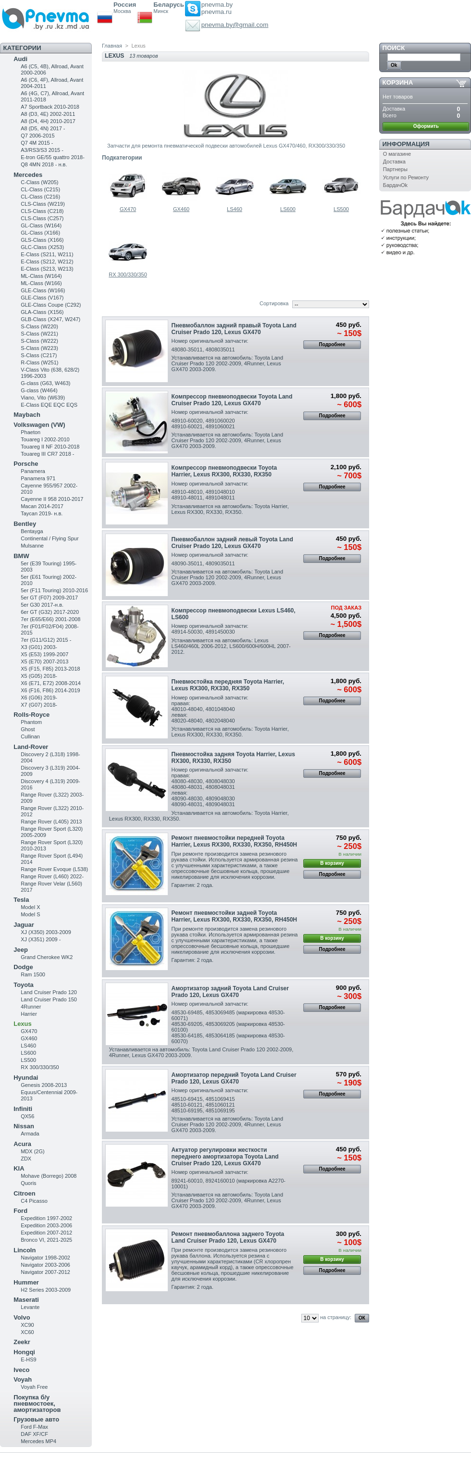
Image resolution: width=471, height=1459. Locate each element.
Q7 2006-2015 (37, 135)
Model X (30, 907)
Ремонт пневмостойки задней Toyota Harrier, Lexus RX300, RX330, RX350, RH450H (234, 916)
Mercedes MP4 (38, 1441)
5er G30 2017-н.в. (42, 605)
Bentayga (32, 531)
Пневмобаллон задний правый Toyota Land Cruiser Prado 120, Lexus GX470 (234, 329)
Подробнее (332, 344)
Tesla (21, 899)
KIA (18, 1168)
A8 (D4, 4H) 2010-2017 (48, 121)
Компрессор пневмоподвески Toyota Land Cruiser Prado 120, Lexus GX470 (232, 400)
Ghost (28, 729)
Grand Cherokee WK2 (47, 957)
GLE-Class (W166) (43, 290)
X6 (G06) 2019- (39, 697)
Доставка (394, 161)
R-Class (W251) (39, 362)
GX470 (29, 1031)
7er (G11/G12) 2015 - (46, 640)
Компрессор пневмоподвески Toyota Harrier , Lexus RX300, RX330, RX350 (224, 471)
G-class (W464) (39, 390)
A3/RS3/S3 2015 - (42, 150)
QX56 (27, 1116)
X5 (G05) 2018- (39, 676)
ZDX (26, 1158)
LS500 (28, 1060)
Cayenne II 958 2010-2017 (52, 499)
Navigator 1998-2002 (45, 1257)
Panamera (33, 471)
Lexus (22, 1023)
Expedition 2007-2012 (46, 1232)
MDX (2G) (33, 1151)
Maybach (26, 414)
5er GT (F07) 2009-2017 (49, 597)
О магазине (397, 154)
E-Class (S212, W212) (47, 261)
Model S (30, 914)
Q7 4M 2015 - (37, 143)
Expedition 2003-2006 (46, 1225)
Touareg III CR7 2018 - (47, 454)
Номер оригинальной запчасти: (210, 341)
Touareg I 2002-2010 (45, 439)
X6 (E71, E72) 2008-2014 (51, 683)
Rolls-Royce (31, 714)
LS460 (28, 1045)
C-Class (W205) (39, 182)
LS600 (28, 1053)
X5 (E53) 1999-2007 (44, 654)
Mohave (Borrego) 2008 (48, 1176)
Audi (20, 58)
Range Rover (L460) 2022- (52, 876)
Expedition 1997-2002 (46, 1218)
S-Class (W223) (39, 348)
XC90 (27, 1325)
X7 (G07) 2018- (39, 705)
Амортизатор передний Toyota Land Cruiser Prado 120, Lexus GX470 (234, 1078)
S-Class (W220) (39, 326)
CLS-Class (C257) (42, 218)
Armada (30, 1133)
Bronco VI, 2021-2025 (46, 1240)
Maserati (26, 1299)
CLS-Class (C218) (42, 211)
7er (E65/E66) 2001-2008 (50, 619)
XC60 (27, 1332)
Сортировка (274, 303)
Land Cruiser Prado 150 (49, 999)
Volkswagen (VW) (39, 424)
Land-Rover (30, 746)
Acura (22, 1143)
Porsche (25, 463)
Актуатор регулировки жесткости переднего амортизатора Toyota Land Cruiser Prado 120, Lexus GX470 (225, 1157)
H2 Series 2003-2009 (46, 1290)
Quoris (28, 1183)
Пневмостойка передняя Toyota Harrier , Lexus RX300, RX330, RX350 (228, 685)
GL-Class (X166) (40, 233)
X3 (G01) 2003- (39, 647)
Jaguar (23, 924)
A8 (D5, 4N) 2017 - (43, 128)
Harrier (29, 1014)
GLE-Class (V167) (42, 297)
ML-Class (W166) (41, 283)
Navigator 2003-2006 (45, 1265)
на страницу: (335, 1317)
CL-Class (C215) (40, 189)
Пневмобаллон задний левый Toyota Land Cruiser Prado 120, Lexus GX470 (232, 542)
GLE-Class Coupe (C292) (51, 305)
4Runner (31, 1007)
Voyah (22, 1379)
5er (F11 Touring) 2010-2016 (54, 590)
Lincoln (24, 1250)
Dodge (23, 967)
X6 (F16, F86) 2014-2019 (50, 690)
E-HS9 (28, 1359)
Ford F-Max (34, 1427)
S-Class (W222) (39, 341)
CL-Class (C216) (40, 197)
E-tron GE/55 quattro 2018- (53, 157)
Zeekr (21, 1342)
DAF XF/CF (34, 1434)
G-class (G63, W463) (45, 383)
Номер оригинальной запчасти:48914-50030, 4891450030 (210, 629)
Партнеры (395, 169)
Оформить (426, 126)
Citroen (24, 1193)
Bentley (24, 523)
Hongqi (24, 1352)
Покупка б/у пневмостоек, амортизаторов (37, 1403)
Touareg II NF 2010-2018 (50, 446)
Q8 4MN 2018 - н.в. (44, 164)
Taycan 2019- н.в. (41, 513)
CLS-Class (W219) (43, 204)
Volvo (21, 1317)
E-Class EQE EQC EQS (49, 405)
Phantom (31, 722)
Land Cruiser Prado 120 (49, 992)
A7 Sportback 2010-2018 (50, 107)
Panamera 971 (38, 478)
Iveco (21, 1369)
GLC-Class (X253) (42, 247)
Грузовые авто (36, 1419)
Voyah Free (34, 1387)
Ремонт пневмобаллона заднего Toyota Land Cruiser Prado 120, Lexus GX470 (228, 1237)
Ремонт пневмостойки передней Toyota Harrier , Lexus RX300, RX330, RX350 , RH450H (234, 841)
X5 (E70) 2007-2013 (44, 661)
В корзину (332, 863)
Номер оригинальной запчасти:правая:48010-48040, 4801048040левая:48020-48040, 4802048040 (210, 709)
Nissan (23, 1126)
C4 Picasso (34, 1201)
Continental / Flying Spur (49, 538)
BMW (21, 556)
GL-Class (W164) (41, 225)
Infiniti (22, 1108)
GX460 (29, 1038)
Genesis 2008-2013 (44, 1085)
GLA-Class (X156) (42, 312)
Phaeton (30, 432)
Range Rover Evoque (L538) (54, 869)
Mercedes (27, 174)
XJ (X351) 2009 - (41, 939)
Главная (112, 46)
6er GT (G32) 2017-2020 (50, 612)
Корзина (398, 82)
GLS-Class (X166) (42, 240)
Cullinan (30, 736)
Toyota (23, 984)
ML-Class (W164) (41, 276)
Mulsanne (32, 546)
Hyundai (25, 1077)
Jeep (20, 949)
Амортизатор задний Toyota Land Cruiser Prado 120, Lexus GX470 (230, 991)
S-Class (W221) (39, 334)
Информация (406, 144)
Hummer (26, 1282)
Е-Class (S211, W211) (47, 254)
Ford (20, 1210)
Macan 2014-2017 (42, 506)
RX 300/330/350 (40, 1067)
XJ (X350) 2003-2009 (46, 932)
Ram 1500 (33, 974)
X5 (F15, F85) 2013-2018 (50, 669)
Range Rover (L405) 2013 (51, 821)
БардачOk (395, 185)
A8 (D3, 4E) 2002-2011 (48, 114)
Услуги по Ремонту (406, 177)
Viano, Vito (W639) (43, 397)
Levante (30, 1307)
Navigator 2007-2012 (45, 1272)
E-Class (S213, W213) (47, 269)
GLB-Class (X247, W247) (50, 319)
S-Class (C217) (39, 355)
